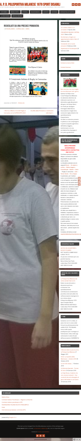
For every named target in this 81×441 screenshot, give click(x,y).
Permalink (21, 103)
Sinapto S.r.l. (12, 417)
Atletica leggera (70, 167)
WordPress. (47, 432)
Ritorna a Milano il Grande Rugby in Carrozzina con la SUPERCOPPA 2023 (15, 112)
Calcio (76, 169)
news (27, 29)
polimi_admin (10, 29)
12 (46, 439)
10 (44, 439)
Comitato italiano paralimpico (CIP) (12, 402)
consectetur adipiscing (40, 428)
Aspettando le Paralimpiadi (69, 48)
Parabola (40, 432)
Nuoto (67, 165)
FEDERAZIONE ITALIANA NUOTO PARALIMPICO (15, 405)
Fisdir (3, 407)
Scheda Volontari (66, 67)
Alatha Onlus (5, 397)
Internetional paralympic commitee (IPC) (14, 410)
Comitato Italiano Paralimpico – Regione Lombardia (17, 400)
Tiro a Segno (73, 173)
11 (45, 439)
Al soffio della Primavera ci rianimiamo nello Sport (42, 112)
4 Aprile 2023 (20, 29)
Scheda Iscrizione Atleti (67, 63)
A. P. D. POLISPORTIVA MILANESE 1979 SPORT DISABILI (30, 4)
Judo (76, 171)
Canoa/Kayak (64, 169)
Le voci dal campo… (66, 363)
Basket (72, 169)
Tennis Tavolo (64, 173)
